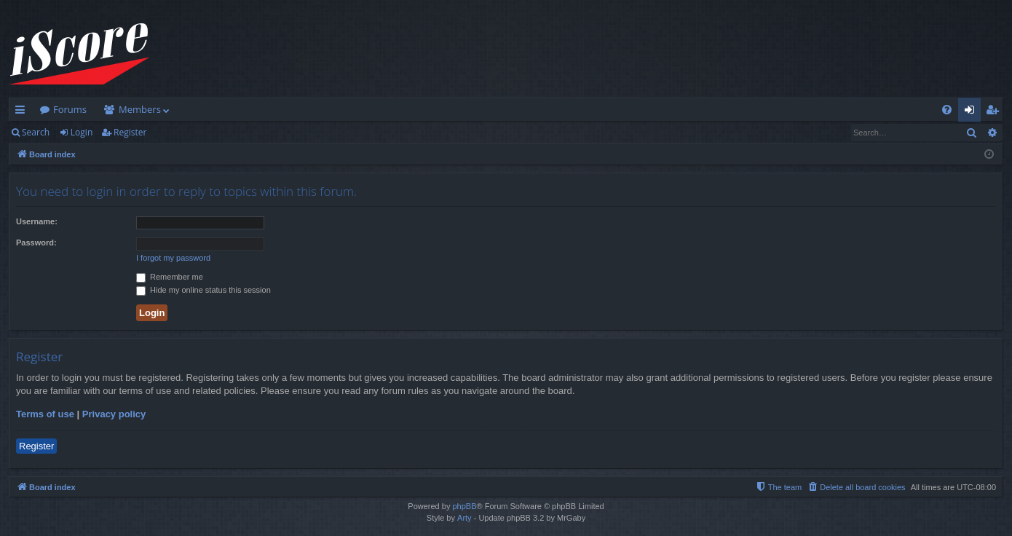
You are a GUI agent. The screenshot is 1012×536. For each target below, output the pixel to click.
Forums (70, 109)
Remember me (169, 276)
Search (36, 132)
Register (130, 132)
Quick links (23, 112)
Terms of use (45, 414)
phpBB (464, 506)
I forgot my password (173, 257)
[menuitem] (947, 110)
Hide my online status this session (203, 289)
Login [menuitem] (972, 112)
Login (81, 132)
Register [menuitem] (995, 112)
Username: (37, 221)
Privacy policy (114, 414)
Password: (36, 242)
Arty (464, 517)
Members (140, 109)
